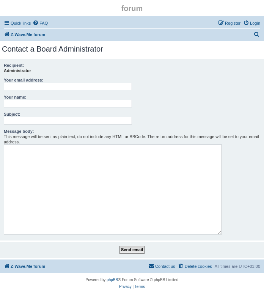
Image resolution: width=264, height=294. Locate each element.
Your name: (15, 97)
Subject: (12, 114)
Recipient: (14, 65)
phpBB (112, 280)
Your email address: (23, 80)
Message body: (19, 131)
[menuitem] (40, 23)
